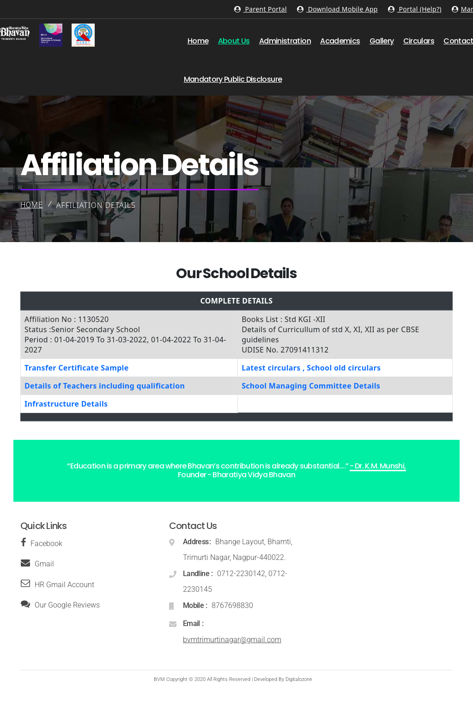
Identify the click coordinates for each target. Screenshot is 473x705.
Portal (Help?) (415, 9)
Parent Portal (260, 9)
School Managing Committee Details (311, 386)
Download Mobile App (337, 9)
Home (31, 205)
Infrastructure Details (66, 404)
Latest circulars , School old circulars (311, 368)
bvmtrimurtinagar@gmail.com (232, 639)
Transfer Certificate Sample (76, 368)
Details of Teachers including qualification (104, 386)
